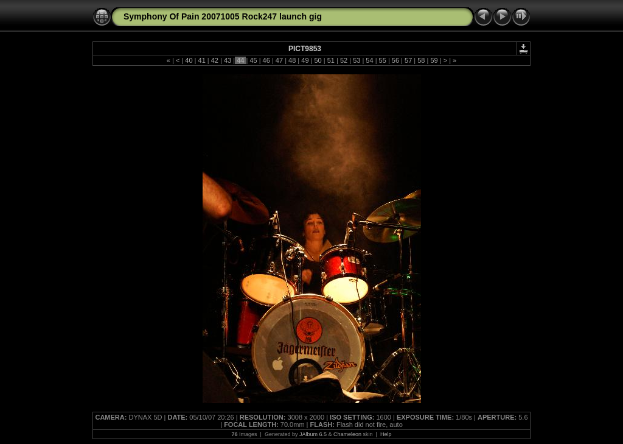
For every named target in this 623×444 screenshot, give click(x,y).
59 (433, 60)
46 (266, 60)
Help (386, 434)
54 (369, 60)
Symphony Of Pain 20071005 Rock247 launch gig (223, 16)
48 (292, 60)
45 (253, 60)
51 (330, 60)
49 (304, 60)
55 (382, 60)
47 (279, 60)
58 (421, 60)
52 (343, 60)
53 (356, 60)
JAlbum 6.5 (313, 434)
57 (408, 60)
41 (201, 60)
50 (317, 60)
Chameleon (347, 434)
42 (214, 60)
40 (188, 60)
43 (227, 60)
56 (395, 60)
